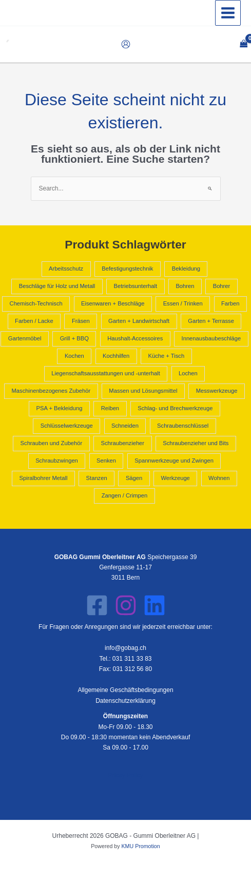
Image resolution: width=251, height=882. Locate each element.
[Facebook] (97, 605)
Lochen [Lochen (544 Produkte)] (188, 373)
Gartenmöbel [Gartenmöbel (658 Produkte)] (25, 338)
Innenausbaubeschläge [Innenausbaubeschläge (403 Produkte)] (211, 338)
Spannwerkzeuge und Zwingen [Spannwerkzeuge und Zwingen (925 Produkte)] (174, 460)
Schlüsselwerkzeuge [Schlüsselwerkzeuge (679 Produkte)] (67, 426)
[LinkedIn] (154, 605)
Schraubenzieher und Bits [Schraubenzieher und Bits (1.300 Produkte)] (195, 443)
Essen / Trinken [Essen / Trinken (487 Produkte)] (183, 303)
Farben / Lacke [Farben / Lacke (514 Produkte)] (34, 321)
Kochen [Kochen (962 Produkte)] (74, 356)
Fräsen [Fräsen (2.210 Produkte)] (81, 321)
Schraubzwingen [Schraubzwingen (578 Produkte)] (56, 460)
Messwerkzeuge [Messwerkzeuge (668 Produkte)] (217, 391)
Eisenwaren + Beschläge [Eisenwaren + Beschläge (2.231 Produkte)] (112, 303)
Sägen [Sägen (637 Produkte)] (134, 478)
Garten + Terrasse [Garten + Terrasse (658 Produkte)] (211, 321)
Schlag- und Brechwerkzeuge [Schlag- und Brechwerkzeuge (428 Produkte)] (175, 408)
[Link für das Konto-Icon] (125, 44)
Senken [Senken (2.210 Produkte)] (106, 460)
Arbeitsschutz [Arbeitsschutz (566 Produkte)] (66, 268)
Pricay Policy (125, 775)
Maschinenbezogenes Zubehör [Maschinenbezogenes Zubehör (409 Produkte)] (51, 391)
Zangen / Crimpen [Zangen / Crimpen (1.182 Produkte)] (125, 495)
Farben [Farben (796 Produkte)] (230, 303)
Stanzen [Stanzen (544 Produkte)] (96, 478)
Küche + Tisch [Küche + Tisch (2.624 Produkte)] (166, 356)
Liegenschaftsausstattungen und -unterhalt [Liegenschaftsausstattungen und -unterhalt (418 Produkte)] (105, 373)
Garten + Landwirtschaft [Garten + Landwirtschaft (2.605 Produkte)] (138, 321)
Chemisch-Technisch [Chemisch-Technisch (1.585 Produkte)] (36, 303)
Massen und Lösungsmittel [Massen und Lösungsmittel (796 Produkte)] (143, 391)
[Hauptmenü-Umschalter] (228, 13)
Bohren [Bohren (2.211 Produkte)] (185, 286)
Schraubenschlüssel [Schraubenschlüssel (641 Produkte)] (182, 426)
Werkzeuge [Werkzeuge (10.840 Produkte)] (175, 478)
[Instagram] (125, 605)
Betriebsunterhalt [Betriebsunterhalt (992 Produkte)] (136, 286)
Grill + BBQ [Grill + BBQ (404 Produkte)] (74, 338)
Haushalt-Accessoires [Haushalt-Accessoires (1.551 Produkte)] (135, 338)
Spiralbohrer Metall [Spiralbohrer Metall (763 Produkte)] (43, 478)
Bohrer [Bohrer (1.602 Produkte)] (221, 286)
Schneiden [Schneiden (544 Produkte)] (125, 426)
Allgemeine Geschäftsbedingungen (125, 690)
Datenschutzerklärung (125, 700)
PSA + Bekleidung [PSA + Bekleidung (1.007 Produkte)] (59, 408)
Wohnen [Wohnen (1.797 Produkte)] (218, 478)
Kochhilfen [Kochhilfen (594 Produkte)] (116, 356)
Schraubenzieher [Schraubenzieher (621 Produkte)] (122, 443)
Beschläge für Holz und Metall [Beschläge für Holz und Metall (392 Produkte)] (57, 286)
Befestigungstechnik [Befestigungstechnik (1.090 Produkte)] (127, 268)
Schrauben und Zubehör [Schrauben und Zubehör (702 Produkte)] (52, 443)
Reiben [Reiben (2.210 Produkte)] (110, 408)
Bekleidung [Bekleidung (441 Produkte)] (186, 268)
